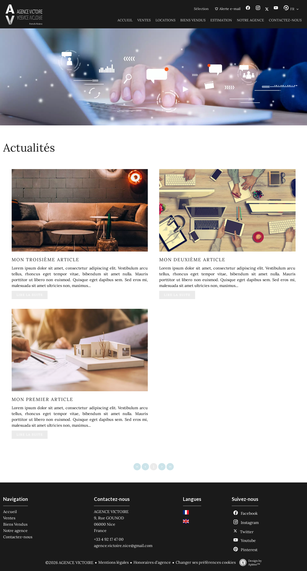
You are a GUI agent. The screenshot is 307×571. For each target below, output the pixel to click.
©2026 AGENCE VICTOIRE (69, 562)
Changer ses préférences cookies (206, 562)
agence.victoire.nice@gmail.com (123, 545)
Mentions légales (113, 562)
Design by (249, 562)
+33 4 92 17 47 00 (109, 539)
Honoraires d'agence (152, 562)
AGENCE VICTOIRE (111, 511)
